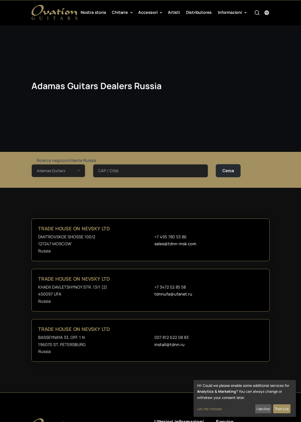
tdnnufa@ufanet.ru (173, 294)
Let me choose (209, 408)
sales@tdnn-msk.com (175, 244)
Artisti (174, 12)
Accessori (148, 12)
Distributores (199, 12)
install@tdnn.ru (169, 344)
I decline (263, 408)
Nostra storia (93, 12)
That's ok (281, 408)
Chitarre (120, 12)
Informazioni (230, 12)
